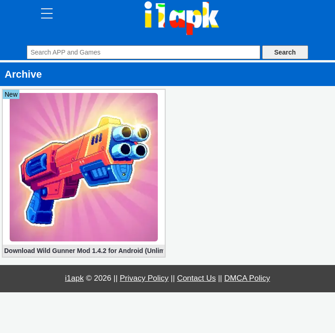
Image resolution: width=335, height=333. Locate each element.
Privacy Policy (144, 278)
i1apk (74, 278)
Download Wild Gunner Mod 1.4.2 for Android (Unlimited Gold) (83, 250)
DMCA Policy (247, 278)
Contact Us (196, 278)
